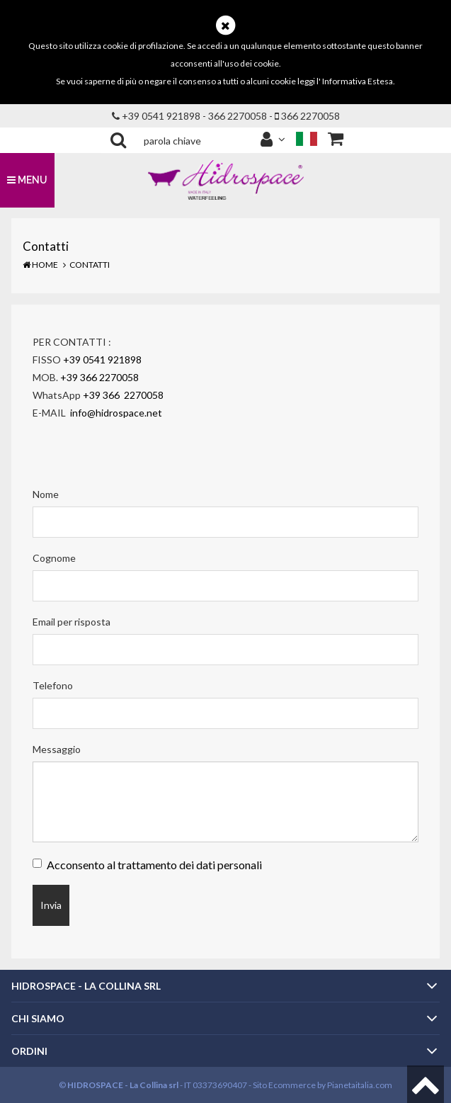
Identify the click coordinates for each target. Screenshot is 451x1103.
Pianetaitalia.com (359, 1085)
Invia (51, 905)
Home (40, 264)
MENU (27, 180)
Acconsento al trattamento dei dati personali (154, 864)
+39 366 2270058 (99, 377)
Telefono (53, 685)
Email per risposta (71, 622)
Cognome (54, 558)
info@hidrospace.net (117, 413)
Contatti (89, 264)
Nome (46, 494)
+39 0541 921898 (102, 359)
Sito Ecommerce (284, 1085)
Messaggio (57, 749)
